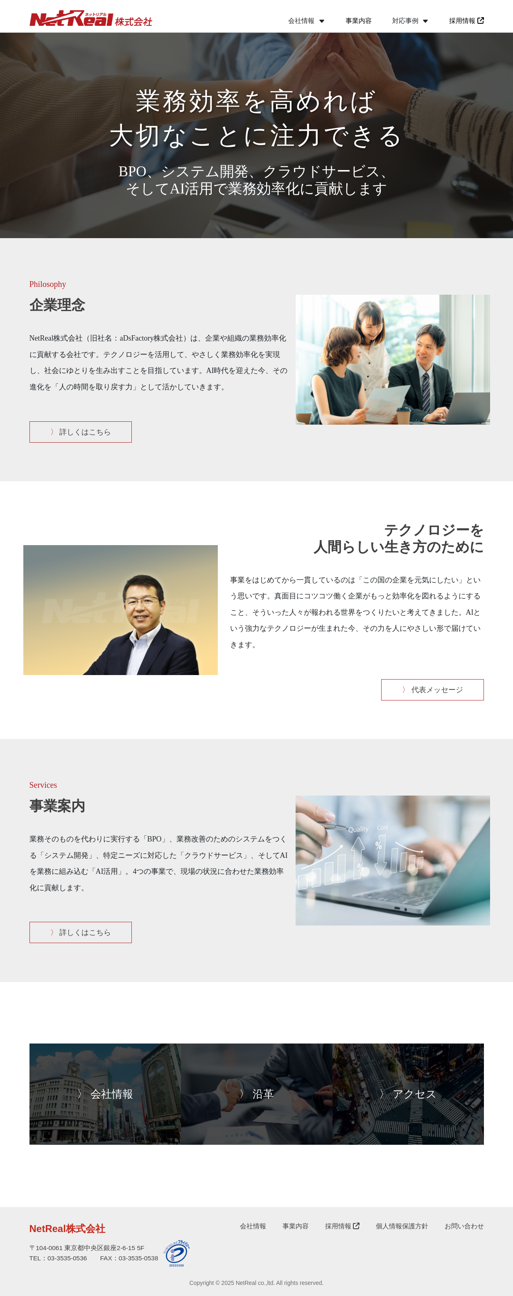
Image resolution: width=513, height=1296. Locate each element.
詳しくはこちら (80, 432)
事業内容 (359, 20)
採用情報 (466, 20)
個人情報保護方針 (402, 1226)
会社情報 (253, 1226)
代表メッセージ (432, 690)
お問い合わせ (464, 1226)
